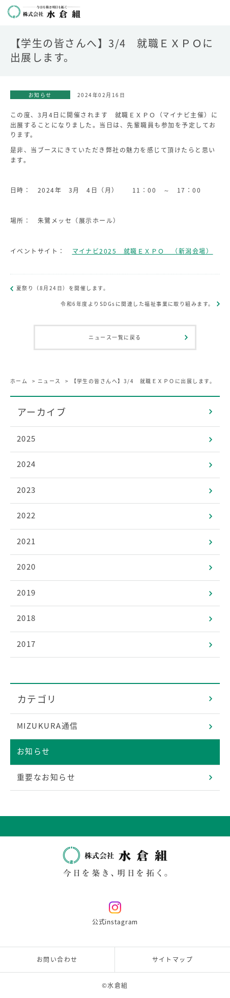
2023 (26, 489)
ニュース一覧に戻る (115, 337)
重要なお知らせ (46, 777)
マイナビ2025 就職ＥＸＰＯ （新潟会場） (142, 251)
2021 (26, 541)
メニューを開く (217, 12)
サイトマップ (172, 959)
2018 (26, 617)
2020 (26, 566)
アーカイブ (42, 412)
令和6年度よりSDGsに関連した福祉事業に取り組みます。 (137, 303)
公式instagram (115, 913)
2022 (26, 515)
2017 (26, 643)
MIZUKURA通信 (47, 725)
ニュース (49, 381)
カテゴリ (37, 699)
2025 (26, 438)
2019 (26, 592)
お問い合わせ (57, 959)
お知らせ (33, 751)
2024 (26, 464)
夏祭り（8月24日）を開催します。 (62, 288)
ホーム (19, 381)
